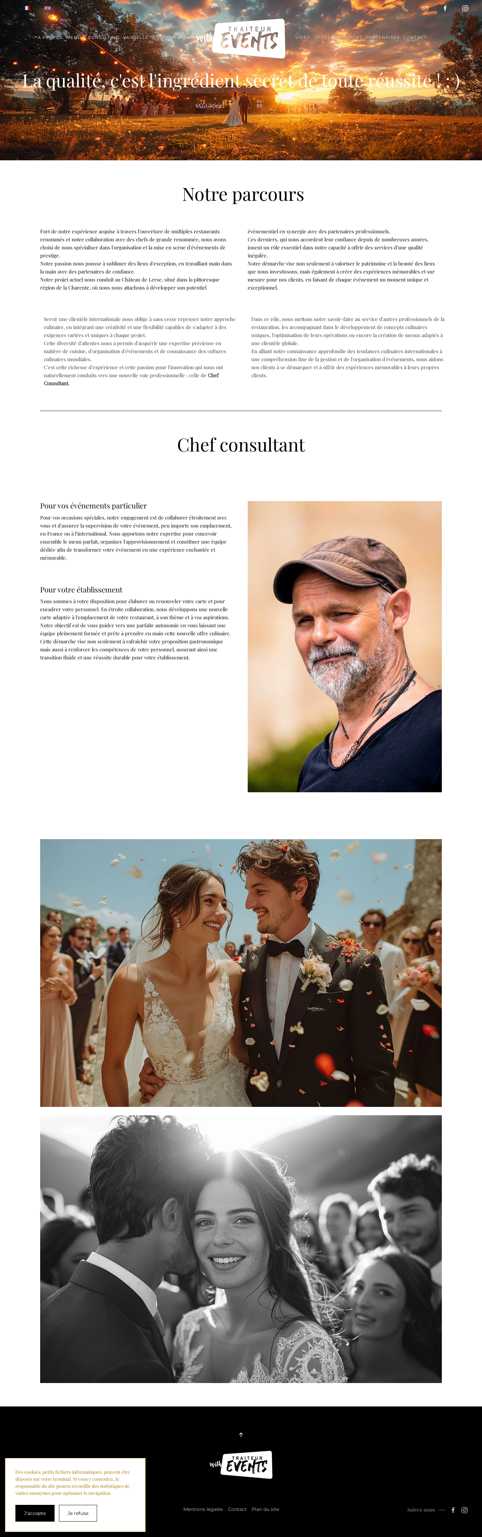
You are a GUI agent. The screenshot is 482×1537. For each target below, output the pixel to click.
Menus (75, 37)
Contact (415, 37)
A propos (50, 37)
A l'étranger (169, 37)
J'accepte (35, 1513)
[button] (241, 1435)
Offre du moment (339, 37)
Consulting (103, 37)
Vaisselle (135, 37)
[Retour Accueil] (241, 39)
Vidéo (303, 37)
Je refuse (78, 1513)
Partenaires (383, 37)
